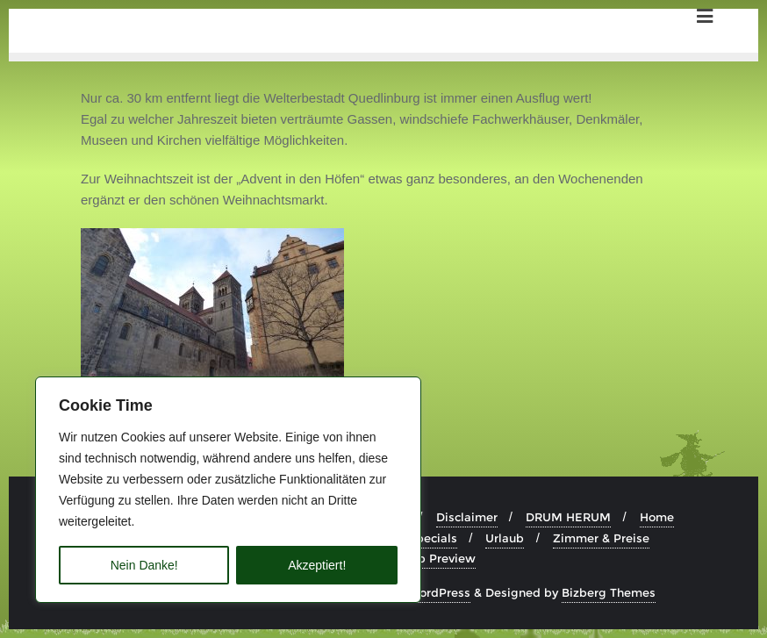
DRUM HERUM (568, 517)
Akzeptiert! (317, 565)
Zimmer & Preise (601, 538)
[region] (228, 489)
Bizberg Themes (609, 592)
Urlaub (504, 538)
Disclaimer (467, 517)
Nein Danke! (144, 565)
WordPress (438, 592)
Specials (433, 538)
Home (657, 517)
